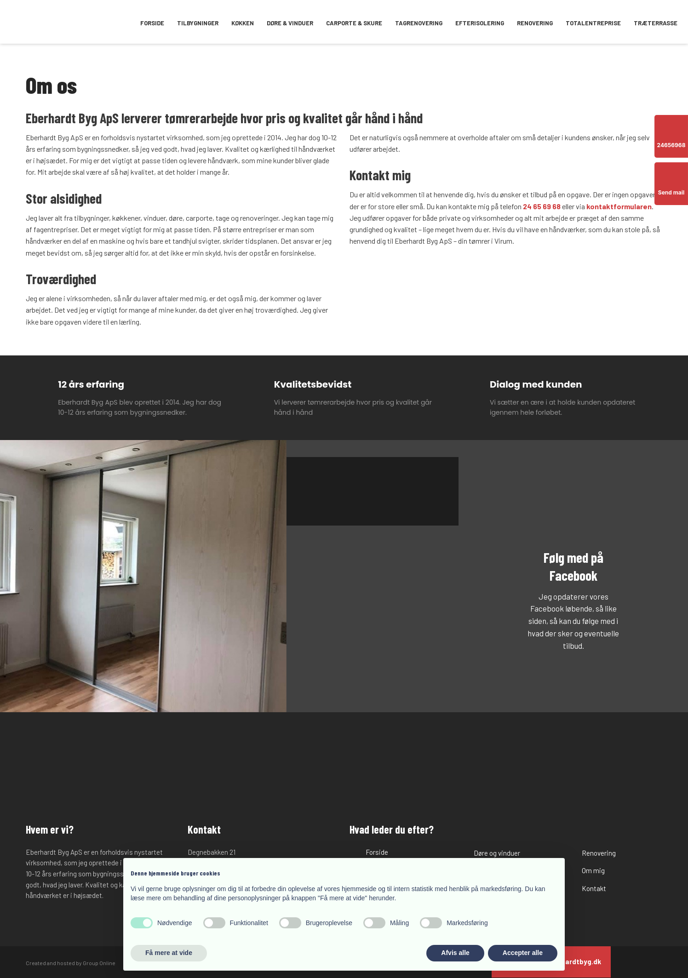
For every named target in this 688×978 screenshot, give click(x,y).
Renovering (535, 23)
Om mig (593, 870)
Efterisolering (479, 23)
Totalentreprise (593, 23)
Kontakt (594, 888)
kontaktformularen (619, 206)
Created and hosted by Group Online (70, 963)
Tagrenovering (418, 23)
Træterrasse (655, 23)
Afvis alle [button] (455, 952)
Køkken (242, 23)
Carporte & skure (354, 23)
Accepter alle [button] (523, 952)
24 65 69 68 (542, 206)
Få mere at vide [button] (168, 952)
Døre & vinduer (290, 23)
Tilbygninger (197, 23)
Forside (152, 23)
